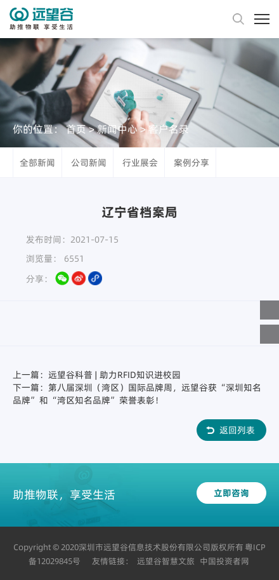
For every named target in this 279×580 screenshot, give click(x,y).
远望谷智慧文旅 (166, 561)
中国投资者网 (224, 561)
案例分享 (191, 162)
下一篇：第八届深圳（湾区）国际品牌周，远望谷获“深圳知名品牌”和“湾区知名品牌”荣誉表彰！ (137, 394)
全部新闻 (37, 162)
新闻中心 (117, 128)
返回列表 (237, 430)
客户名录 (168, 128)
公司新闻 (89, 162)
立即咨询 (231, 493)
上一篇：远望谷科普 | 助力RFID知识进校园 (97, 374)
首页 (76, 128)
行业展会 (140, 162)
